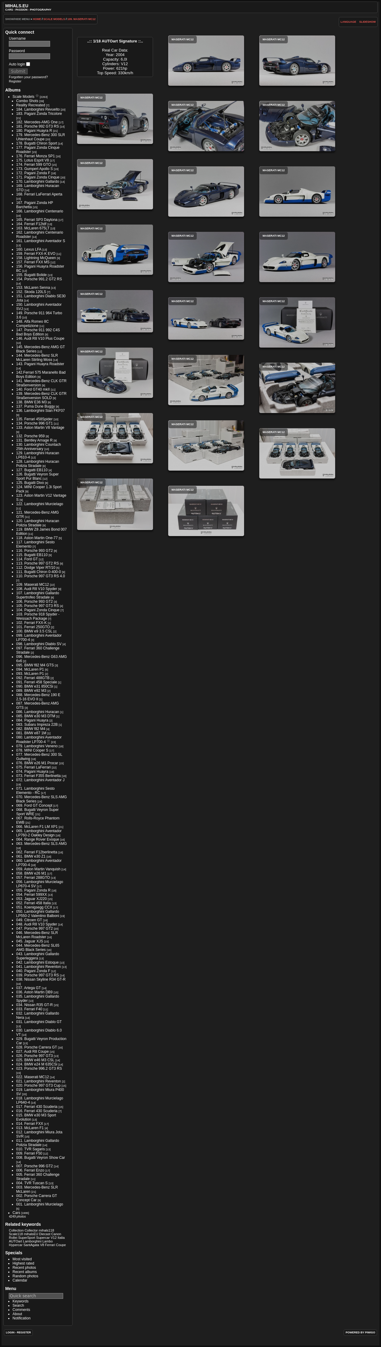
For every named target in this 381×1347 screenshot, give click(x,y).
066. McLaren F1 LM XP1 (37, 827)
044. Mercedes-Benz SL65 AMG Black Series (37, 947)
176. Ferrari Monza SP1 (35, 156)
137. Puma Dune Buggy (35, 406)
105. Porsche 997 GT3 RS (37, 606)
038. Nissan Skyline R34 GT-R (41, 979)
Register (15, 81)
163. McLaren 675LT (32, 228)
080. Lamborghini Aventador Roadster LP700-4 (39, 739)
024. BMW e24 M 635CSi (36, 1064)
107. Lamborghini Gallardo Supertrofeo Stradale (37, 595)
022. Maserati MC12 (32, 1077)
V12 (54, 1237)
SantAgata (31, 1245)
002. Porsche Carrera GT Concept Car (36, 1198)
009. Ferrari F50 (29, 1153)
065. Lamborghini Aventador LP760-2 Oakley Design (39, 833)
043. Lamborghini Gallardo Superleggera (37, 956)
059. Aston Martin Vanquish (38, 869)
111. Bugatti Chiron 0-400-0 (38, 572)
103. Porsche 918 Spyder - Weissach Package (38, 616)
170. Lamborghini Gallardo (37, 181)
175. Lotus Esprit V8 (32, 160)
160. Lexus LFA (28, 249)
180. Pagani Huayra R (34, 130)
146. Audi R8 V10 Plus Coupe (40, 338)
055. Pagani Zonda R (33, 890)
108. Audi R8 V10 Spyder (36, 589)
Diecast (44, 1234)
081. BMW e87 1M (31, 733)
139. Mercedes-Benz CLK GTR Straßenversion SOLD (41, 396)
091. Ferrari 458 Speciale (36, 682)
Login (10, 1332)
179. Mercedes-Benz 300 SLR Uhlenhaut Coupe (40, 137)
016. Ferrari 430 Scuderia (36, 1111)
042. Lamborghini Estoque (37, 962)
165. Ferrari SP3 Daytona (36, 220)
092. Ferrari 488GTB (32, 678)
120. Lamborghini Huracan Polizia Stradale (37, 523)
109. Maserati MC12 (81, 19)
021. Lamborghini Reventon (38, 1081)
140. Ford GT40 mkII (33, 389)
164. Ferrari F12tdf (31, 224)
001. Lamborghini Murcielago (39, 1204)
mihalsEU (31, 1234)
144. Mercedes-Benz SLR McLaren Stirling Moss (37, 357)
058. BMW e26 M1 (31, 873)
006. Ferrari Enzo (30, 1170)
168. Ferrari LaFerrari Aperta (39, 194)
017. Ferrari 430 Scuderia (36, 1107)
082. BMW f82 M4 (30, 729)
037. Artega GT (28, 988)
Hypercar (15, 1245)
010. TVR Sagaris (30, 1149)
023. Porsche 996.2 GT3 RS (39, 1068)
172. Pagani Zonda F (33, 173)
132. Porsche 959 (30, 436)
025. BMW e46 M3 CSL (35, 1060)
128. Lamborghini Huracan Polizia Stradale (37, 463)
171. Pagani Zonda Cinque (38, 177)
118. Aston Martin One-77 (37, 538)
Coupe (61, 1245)
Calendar (19, 1280)
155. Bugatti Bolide (31, 275)
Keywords (20, 1301)
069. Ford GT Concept (34, 805)
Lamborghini (32, 1241)
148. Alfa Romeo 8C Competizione (32, 323)
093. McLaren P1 (30, 674)
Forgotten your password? (28, 77)
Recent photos (24, 1267)
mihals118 (46, 1230)
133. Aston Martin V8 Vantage (40, 427)
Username (17, 38)
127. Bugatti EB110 (31, 470)
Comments (21, 1310)
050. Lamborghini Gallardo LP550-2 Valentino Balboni (37, 913)
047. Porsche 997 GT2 (34, 928)
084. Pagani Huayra (32, 720)
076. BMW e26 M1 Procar (37, 763)
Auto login (19, 64)
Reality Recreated (30, 105)
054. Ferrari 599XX (31, 894)
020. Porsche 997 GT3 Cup (38, 1085)
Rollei (13, 1237)
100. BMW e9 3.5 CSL (34, 631)
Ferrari (50, 1245)
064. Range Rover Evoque (37, 839)
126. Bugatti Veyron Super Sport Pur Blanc (37, 476)
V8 (42, 1245)
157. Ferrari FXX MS (32, 262)
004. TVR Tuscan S (32, 1183)
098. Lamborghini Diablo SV (38, 644)
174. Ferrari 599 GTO (33, 164)
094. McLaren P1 (30, 669)
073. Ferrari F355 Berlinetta (38, 776)
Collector (31, 1230)
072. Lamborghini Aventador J (40, 780)
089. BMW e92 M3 (31, 691)
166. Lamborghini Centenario (39, 211)
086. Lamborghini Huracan (37, 712)
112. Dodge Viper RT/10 (35, 567)
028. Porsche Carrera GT (36, 1047)
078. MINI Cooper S (32, 750)
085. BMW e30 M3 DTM (35, 716)
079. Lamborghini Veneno (37, 746)
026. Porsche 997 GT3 (34, 1056)
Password (17, 51)
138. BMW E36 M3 (31, 402)
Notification (21, 1318)
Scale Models (54, 19)
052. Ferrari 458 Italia (33, 903)
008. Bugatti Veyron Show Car (40, 1157)
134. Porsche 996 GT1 (34, 423)
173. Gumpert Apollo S (34, 169)
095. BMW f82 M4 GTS (35, 665)
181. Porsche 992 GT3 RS (37, 126)
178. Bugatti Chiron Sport (36, 143)
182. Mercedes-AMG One (37, 122)
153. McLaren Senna (33, 287)
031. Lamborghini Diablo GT (39, 1022)
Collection (16, 1230)
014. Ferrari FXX (29, 1124)
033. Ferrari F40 (29, 1009)
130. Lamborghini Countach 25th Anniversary (38, 446)
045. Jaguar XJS (29, 941)
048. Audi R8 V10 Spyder (36, 924)
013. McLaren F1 (30, 1128)
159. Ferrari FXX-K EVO (35, 254)
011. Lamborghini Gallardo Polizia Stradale (37, 1143)
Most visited (22, 1259)
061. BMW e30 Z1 (31, 856)
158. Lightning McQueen (36, 258)
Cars (16, 1213)
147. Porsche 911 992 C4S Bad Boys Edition (38, 332)
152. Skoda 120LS (31, 292)
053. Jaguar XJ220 (31, 899)
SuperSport (26, 1237)
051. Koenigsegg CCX (34, 907)
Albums (13, 90)
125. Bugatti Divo (30, 483)
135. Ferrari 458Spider (34, 419)
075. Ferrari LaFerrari (33, 767)
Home (37, 19)
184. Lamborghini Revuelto (38, 109)
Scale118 (16, 1234)
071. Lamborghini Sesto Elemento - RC (35, 790)
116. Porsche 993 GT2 (34, 550)
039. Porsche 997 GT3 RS (37, 975)
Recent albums (24, 1272)
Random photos (25, 1276)
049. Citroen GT (29, 920)
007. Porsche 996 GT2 (34, 1166)
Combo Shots (27, 101)
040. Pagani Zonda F (33, 971)
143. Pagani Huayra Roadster (40, 364)
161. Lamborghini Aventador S (40, 241)
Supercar (43, 1237)
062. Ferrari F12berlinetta (36, 852)
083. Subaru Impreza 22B (37, 724)
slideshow (367, 21)
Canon (56, 1234)
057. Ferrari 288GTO (33, 877)
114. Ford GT (27, 559)
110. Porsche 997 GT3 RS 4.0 (40, 576)
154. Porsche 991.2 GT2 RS (39, 279)
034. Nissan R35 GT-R (34, 1005)
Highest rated (23, 1263)
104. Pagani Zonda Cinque (38, 610)
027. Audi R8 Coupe (32, 1051)
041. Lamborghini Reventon (38, 967)
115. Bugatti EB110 (31, 555)
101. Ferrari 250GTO (33, 627)
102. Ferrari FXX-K (31, 623)
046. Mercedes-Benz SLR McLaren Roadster (37, 935)
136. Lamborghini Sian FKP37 (40, 410)
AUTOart (15, 1241)
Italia (61, 1237)
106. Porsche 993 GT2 (34, 601)
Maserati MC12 (206, 60)
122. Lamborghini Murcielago (39, 504)
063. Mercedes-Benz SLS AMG (41, 844)
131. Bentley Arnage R (34, 440)
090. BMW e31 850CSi (34, 686)
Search (18, 1305)
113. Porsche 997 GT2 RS (37, 563)
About (17, 1314)
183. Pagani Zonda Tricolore (39, 114)
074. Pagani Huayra (32, 771)
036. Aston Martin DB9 (34, 992)
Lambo (48, 1241)
